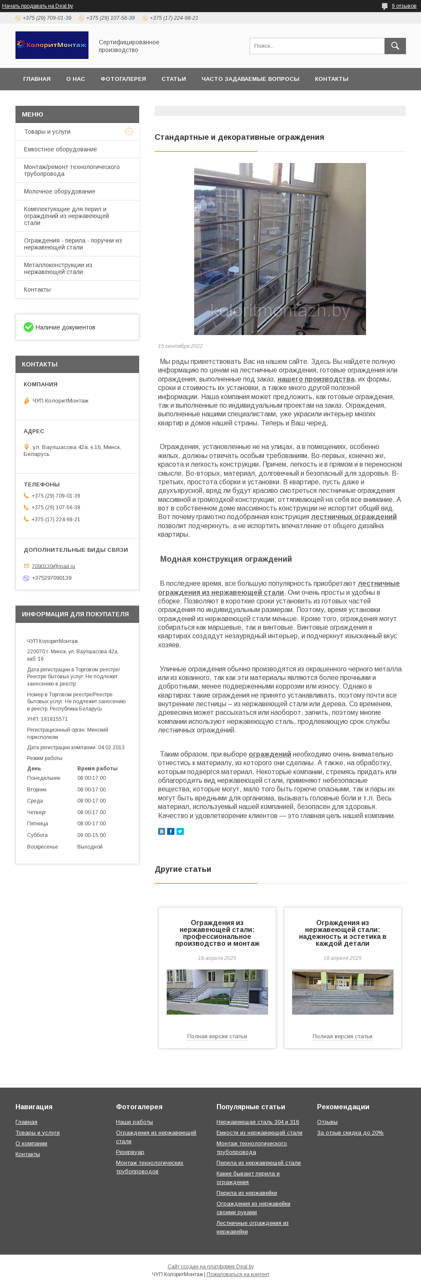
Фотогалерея (123, 79)
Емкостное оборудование (60, 149)
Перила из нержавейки (247, 1193)
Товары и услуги (47, 131)
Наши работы (134, 1122)
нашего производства (316, 379)
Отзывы (327, 1122)
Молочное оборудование (59, 191)
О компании (31, 1143)
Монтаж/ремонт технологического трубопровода (72, 170)
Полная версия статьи (217, 1036)
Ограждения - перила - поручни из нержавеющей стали (73, 244)
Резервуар (130, 1152)
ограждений (270, 754)
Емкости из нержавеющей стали (259, 1132)
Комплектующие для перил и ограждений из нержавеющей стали (66, 216)
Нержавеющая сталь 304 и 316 (258, 1122)
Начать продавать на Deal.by (37, 6)
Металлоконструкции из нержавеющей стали (58, 268)
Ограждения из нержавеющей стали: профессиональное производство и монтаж (217, 933)
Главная (37, 79)
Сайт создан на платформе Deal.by (211, 1267)
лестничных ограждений (354, 516)
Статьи (174, 79)
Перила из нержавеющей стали (259, 1163)
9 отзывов (404, 6)
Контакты (331, 79)
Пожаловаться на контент (238, 1274)
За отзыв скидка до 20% (350, 1132)
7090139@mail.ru (53, 566)
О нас (75, 79)
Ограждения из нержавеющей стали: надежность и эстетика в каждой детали (343, 933)
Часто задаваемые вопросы (250, 79)
